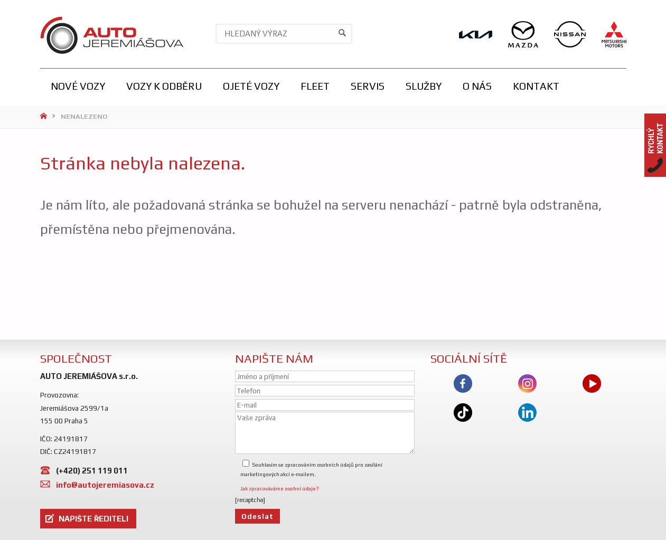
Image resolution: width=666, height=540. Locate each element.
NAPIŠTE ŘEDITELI (93, 518)
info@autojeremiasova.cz (105, 484)
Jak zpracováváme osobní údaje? (279, 488)
